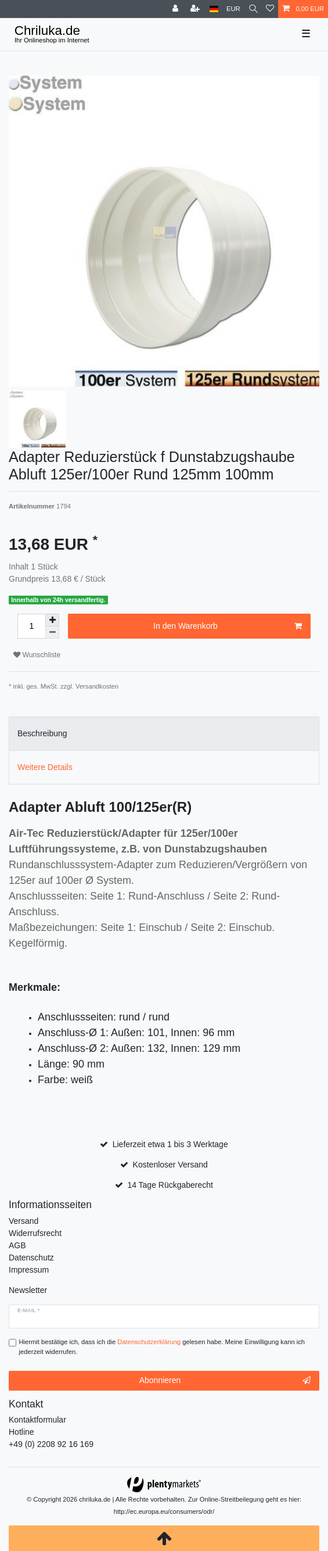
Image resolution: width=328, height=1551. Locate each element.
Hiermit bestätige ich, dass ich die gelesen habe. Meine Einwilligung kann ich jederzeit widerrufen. (162, 1346)
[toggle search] (253, 9)
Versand (23, 1221)
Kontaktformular (37, 1419)
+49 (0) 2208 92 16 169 (51, 1444)
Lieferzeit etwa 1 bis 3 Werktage (170, 1144)
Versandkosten (96, 686)
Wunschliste (36, 655)
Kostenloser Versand (170, 1164)
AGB (17, 1245)
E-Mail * (28, 1310)
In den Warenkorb (227, 626)
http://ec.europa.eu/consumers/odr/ (164, 1511)
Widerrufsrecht (35, 1233)
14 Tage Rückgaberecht (170, 1185)
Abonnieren (225, 1381)
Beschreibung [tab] (42, 733)
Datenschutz (31, 1257)
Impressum (29, 1269)
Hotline (21, 1432)
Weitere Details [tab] (45, 767)
